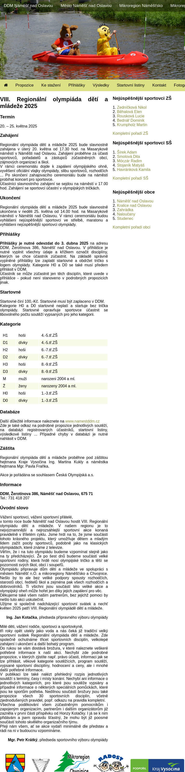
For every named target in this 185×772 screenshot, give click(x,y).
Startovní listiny (131, 85)
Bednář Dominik (131, 120)
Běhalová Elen (129, 112)
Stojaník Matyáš (131, 165)
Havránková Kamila (134, 170)
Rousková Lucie (131, 116)
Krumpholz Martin (132, 125)
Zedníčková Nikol (132, 107)
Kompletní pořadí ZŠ (130, 133)
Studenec (125, 218)
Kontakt (159, 85)
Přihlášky (76, 85)
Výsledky (101, 85)
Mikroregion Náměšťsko (141, 5)
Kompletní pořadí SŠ (130, 178)
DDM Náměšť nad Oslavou (28, 5)
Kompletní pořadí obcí (132, 227)
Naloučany (126, 214)
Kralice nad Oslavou (134, 205)
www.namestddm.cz (82, 421)
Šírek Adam (127, 152)
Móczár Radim (129, 161)
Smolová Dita (128, 156)
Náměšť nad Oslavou (135, 201)
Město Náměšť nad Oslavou (86, 5)
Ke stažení (51, 85)
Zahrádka (125, 210)
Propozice (24, 85)
